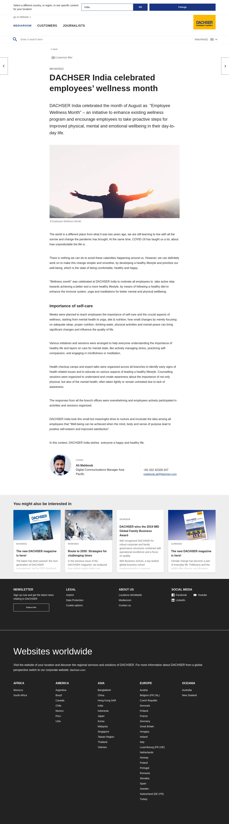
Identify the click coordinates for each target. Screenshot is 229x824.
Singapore (103, 731)
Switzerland (146, 793)
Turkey (143, 799)
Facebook (179, 595)
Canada (60, 700)
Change (182, 7)
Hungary (144, 731)
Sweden (144, 788)
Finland (144, 710)
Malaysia (103, 726)
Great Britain (147, 726)
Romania (145, 773)
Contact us (125, 605)
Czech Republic (148, 700)
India (100, 705)
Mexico (60, 710)
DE (162, 747)
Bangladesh (104, 690)
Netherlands (147, 752)
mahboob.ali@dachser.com (159, 474)
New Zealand (189, 695)
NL (157, 695)
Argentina (61, 690)
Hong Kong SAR (107, 700)
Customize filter (61, 58)
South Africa (20, 695)
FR (152, 695)
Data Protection (75, 600)
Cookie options (74, 605)
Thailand (102, 742)
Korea (101, 721)
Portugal (144, 768)
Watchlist (201, 39)
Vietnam (102, 747)
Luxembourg (147, 747)
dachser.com (78, 669)
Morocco (18, 690)
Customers (49, 26)
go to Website (22, 17)
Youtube (200, 595)
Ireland (144, 736)
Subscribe (31, 607)
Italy (142, 742)
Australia (187, 690)
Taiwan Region (106, 736)
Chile (58, 705)
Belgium (144, 695)
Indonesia (103, 710)
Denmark (145, 705)
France (144, 716)
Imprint (70, 595)
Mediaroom (23, 26)
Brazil (59, 695)
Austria (144, 690)
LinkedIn (178, 600)
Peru (58, 716)
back (54, 49)
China (101, 695)
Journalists (75, 26)
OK (140, 7)
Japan (101, 716)
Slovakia (144, 778)
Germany (145, 721)
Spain (143, 783)
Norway (144, 757)
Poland (144, 762)
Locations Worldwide (130, 595)
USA (58, 721)
